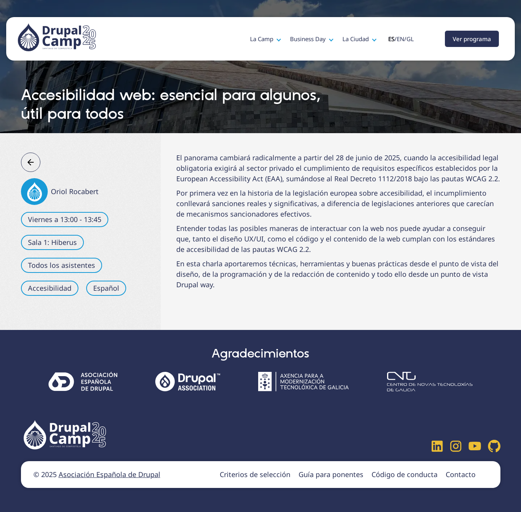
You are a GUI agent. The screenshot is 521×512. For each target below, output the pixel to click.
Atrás (30, 162)
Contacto (461, 474)
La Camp (262, 39)
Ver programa (472, 39)
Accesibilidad (49, 288)
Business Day (308, 39)
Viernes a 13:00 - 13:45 (64, 219)
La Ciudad (356, 39)
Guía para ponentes (331, 474)
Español (106, 288)
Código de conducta (405, 474)
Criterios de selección (255, 474)
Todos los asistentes (61, 265)
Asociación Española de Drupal (109, 474)
